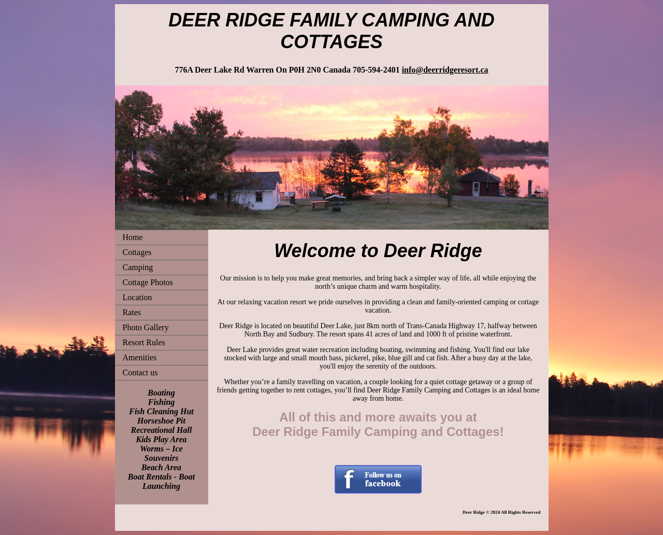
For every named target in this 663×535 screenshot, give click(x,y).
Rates (132, 312)
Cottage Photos (148, 282)
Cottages (137, 252)
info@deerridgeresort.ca (445, 69)
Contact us (140, 372)
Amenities (140, 357)
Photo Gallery (146, 327)
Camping (138, 267)
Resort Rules (144, 342)
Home (133, 237)
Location (137, 297)
